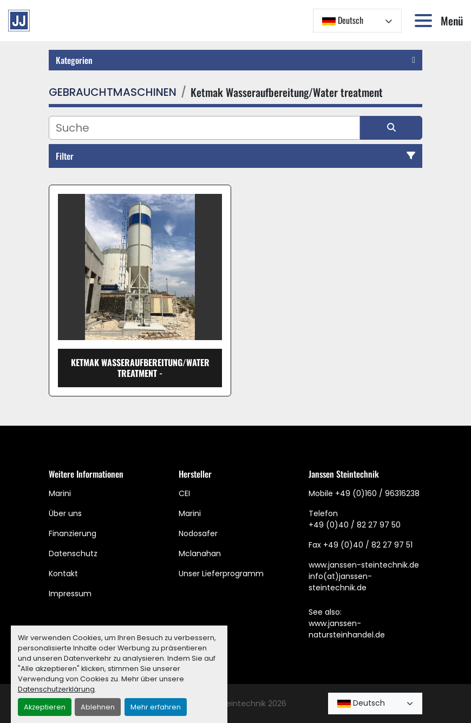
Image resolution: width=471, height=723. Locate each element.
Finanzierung (72, 533)
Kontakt (63, 573)
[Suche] (204, 128)
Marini (60, 493)
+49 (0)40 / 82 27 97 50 (355, 524)
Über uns (65, 513)
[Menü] (425, 20)
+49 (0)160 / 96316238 (377, 493)
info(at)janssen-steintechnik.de (340, 582)
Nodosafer (198, 533)
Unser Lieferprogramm (221, 573)
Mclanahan (200, 553)
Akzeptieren (45, 707)
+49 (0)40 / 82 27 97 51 (368, 544)
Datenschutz (73, 553)
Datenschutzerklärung (56, 689)
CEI (184, 493)
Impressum (70, 593)
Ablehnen (98, 707)
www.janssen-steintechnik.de (364, 564)
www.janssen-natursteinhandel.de (347, 629)
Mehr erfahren (155, 707)
